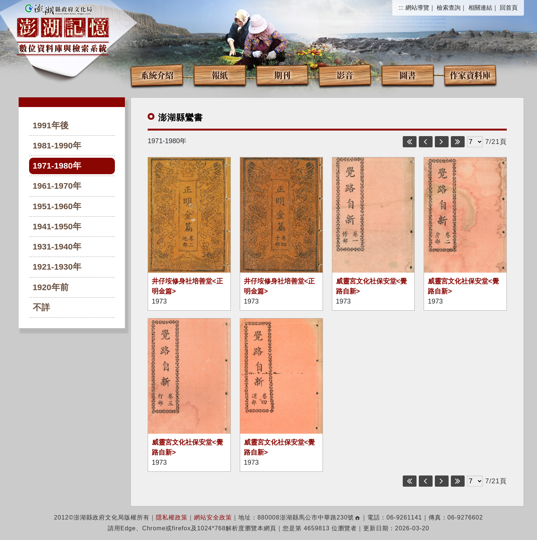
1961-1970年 (57, 186)
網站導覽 (417, 7)
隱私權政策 (172, 517)
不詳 (41, 307)
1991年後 (51, 125)
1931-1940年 (57, 246)
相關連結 (480, 7)
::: (401, 7)
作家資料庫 (470, 75)
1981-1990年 (57, 145)
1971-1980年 (57, 165)
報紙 (219, 75)
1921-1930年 (57, 266)
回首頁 (509, 7)
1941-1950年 (57, 226)
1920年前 (51, 287)
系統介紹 (157, 75)
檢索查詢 (449, 7)
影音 (345, 75)
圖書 (407, 75)
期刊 (282, 75)
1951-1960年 (57, 206)
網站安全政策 (213, 517)
